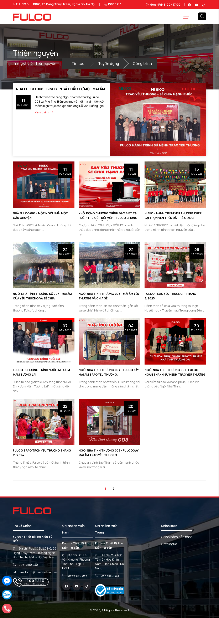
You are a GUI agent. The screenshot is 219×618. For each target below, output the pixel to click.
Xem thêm (44, 112)
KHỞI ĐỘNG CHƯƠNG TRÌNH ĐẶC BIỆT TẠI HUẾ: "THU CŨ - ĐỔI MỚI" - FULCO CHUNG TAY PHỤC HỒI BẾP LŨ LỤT (109, 217)
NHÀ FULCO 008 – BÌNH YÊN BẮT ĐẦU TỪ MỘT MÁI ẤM (58, 89)
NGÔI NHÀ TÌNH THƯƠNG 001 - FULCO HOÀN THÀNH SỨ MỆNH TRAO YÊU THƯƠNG (172, 374)
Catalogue (169, 544)
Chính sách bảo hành (177, 537)
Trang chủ (22, 63)
